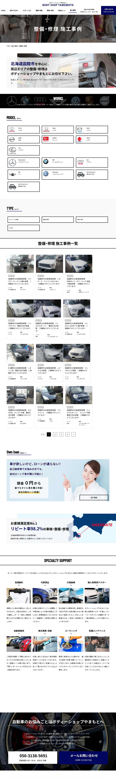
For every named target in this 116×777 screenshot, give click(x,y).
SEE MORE (94, 416)
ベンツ (89, 252)
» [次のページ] (73, 352)
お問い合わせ (108, 10)
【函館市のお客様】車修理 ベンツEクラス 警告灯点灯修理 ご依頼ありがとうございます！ (97, 243)
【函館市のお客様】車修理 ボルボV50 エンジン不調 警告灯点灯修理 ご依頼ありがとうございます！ (44, 329)
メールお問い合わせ (82, 675)
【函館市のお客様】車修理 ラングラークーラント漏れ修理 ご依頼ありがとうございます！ (18, 243)
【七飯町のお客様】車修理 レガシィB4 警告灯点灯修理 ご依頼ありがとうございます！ (71, 285)
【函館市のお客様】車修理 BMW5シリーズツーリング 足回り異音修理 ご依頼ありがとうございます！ (70, 243)
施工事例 (73, 10)
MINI (9, 295)
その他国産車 (64, 295)
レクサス (89, 292)
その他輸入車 (12, 252)
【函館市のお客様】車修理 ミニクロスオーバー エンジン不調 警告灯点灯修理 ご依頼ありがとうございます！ (97, 331)
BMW (62, 252)
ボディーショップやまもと (54, 776)
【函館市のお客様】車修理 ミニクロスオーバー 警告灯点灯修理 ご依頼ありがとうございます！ (18, 285)
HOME (3, 10)
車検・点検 (50, 10)
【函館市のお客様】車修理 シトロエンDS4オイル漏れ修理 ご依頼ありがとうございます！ (44, 285)
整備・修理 (39, 10)
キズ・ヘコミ (27, 10)
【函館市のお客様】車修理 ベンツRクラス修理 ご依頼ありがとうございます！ (18, 328)
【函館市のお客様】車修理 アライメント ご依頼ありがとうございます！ (70, 328)
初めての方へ (14, 10)
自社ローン (61, 10)
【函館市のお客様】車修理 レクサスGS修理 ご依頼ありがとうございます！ (97, 284)
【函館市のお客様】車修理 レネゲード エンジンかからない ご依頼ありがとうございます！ (44, 243)
